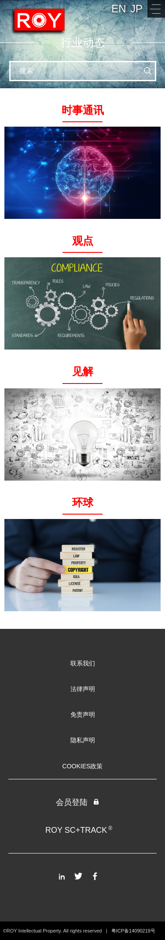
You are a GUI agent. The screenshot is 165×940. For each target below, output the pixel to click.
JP (136, 9)
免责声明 (82, 714)
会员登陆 (78, 802)
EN (118, 9)
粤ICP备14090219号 (133, 930)
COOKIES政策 (82, 766)
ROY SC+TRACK (78, 830)
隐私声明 (82, 740)
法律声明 (82, 688)
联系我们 (82, 663)
